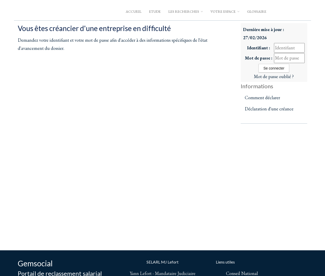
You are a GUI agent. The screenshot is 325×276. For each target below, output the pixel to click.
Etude (155, 11)
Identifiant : (258, 48)
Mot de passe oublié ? (274, 76)
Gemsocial (35, 263)
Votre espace (224, 11)
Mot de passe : (258, 58)
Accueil (133, 11)
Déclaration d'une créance (269, 109)
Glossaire (256, 11)
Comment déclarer (262, 97)
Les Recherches (185, 11)
